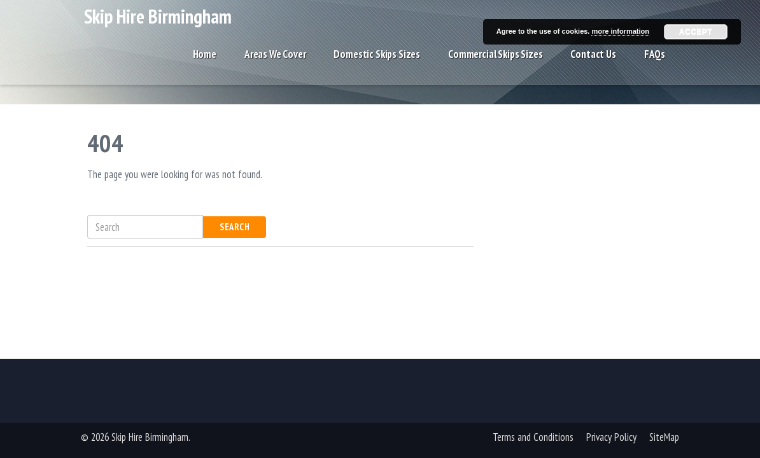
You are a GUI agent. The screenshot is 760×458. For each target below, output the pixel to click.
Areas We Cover (275, 65)
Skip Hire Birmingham (158, 24)
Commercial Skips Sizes (495, 65)
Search (235, 227)
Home (204, 65)
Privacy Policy (611, 437)
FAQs (654, 65)
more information (620, 31)
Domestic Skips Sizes (377, 65)
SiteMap (664, 437)
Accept (695, 31)
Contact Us (593, 65)
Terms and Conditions (533, 437)
